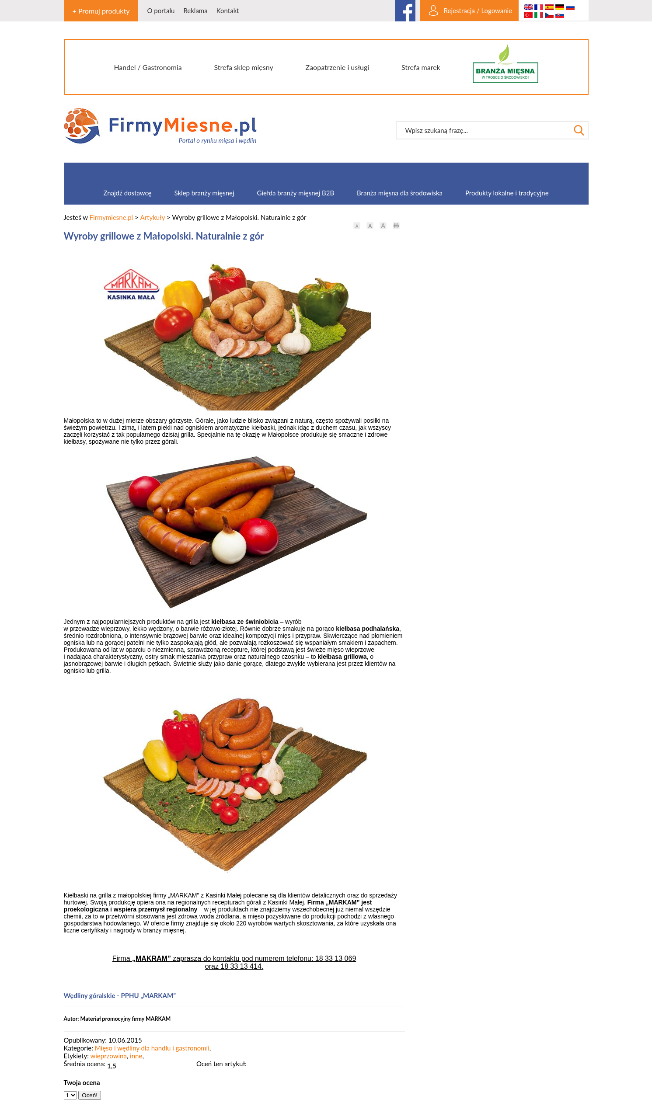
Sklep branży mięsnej (204, 193)
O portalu (160, 10)
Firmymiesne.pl (111, 217)
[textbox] (483, 130)
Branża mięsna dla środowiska (400, 193)
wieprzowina (108, 1056)
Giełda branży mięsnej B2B (295, 193)
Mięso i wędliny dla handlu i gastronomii (152, 1048)
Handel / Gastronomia (147, 67)
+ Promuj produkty (101, 11)
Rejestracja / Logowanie (478, 10)
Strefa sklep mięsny (243, 67)
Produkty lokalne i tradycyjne (507, 193)
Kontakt (227, 10)
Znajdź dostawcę (127, 193)
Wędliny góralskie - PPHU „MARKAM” (120, 995)
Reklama (195, 10)
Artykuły (152, 217)
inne (136, 1056)
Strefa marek (420, 67)
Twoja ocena (82, 1082)
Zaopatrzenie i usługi (338, 67)
